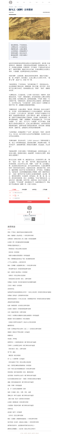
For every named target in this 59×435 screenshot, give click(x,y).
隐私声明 (29, 433)
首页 (17, 2)
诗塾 (49, 2)
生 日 (12, 198)
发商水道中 (38, 140)
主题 (36, 2)
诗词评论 (22, 7)
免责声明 (25, 433)
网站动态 (39, 433)
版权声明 (34, 433)
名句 (30, 2)
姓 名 (12, 192)
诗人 (43, 2)
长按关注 (27, 219)
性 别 (12, 195)
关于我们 (20, 433)
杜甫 (32, 159)
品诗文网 (11, 7)
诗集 (24, 2)
